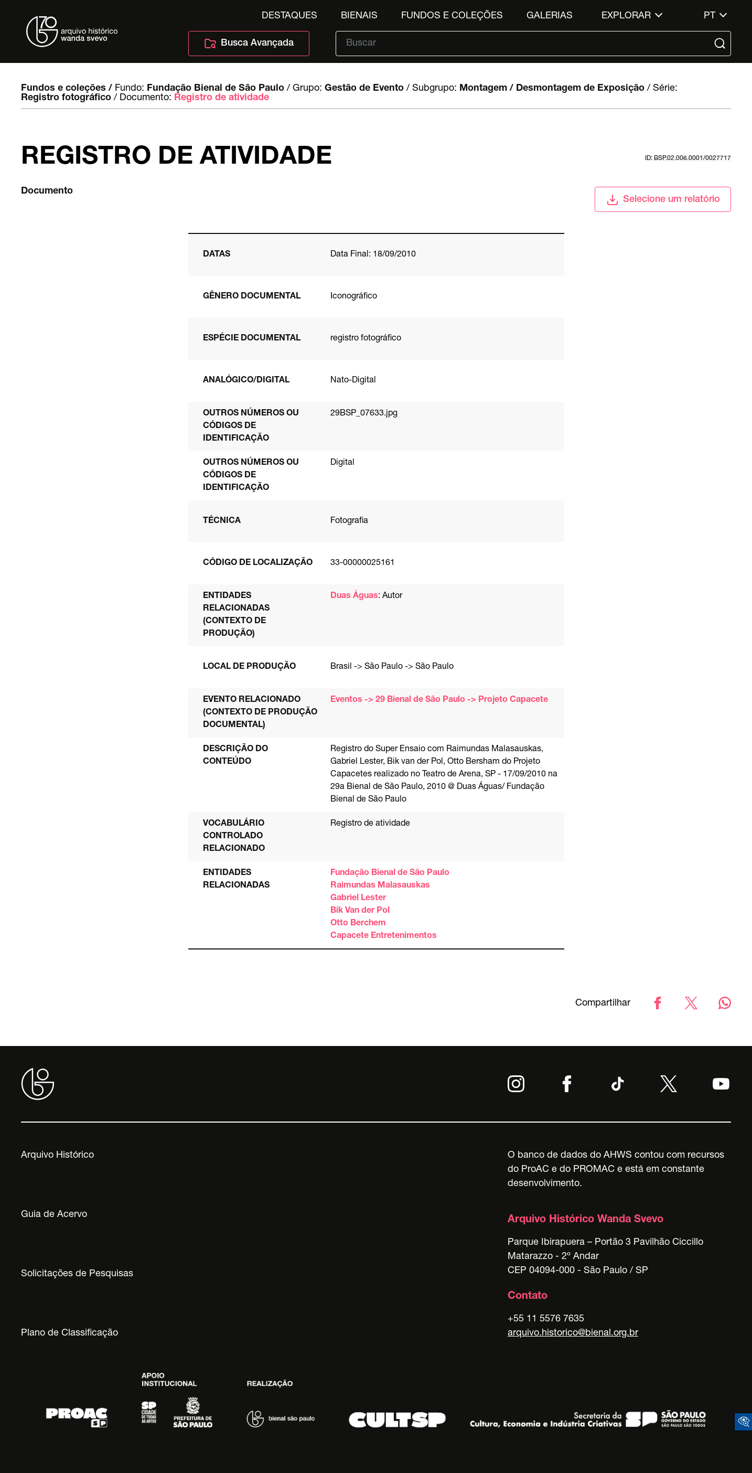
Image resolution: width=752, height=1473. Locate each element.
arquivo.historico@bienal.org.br (573, 1333)
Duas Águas (354, 596)
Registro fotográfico (66, 98)
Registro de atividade (221, 98)
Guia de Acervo (54, 1215)
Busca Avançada (249, 43)
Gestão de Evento (364, 88)
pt (709, 16)
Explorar (626, 16)
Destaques (289, 16)
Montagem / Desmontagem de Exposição (551, 88)
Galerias (550, 16)
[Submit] (721, 44)
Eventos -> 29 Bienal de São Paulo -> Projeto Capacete (439, 700)
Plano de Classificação (69, 1333)
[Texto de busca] (526, 44)
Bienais (359, 16)
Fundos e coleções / (66, 88)
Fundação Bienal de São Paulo (215, 88)
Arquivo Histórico (57, 1155)
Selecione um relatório (663, 200)
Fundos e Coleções (452, 16)
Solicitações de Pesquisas (77, 1274)
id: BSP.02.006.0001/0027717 (688, 158)
